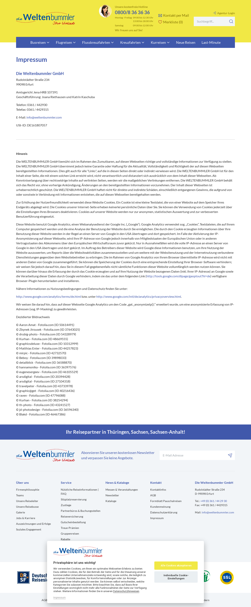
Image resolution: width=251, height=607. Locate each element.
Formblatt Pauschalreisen (166, 501)
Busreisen (40, 42)
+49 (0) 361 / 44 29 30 (213, 501)
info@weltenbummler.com (44, 117)
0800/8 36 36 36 (132, 12)
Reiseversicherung (72, 516)
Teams (20, 495)
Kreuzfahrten (132, 42)
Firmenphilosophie (27, 489)
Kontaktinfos (158, 489)
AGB (153, 495)
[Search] (214, 21)
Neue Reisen (185, 42)
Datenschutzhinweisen (126, 591)
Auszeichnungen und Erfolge (33, 523)
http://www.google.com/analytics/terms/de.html (48, 296)
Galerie (20, 512)
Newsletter (112, 495)
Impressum (157, 518)
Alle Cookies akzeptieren (176, 565)
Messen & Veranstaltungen (121, 489)
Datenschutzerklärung (163, 512)
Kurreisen (160, 42)
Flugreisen (66, 42)
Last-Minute (211, 42)
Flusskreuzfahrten (98, 42)
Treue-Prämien (70, 527)
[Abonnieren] (230, 455)
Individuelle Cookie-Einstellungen (176, 577)
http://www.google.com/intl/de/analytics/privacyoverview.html (138, 296)
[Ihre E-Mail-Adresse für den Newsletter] (197, 455)
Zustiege (66, 505)
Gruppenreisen (70, 533)
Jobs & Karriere (25, 518)
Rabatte (65, 539)
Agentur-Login (224, 13)
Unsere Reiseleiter (27, 501)
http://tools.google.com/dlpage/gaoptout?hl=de (178, 276)
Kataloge (110, 501)
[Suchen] (231, 21)
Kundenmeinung (160, 506)
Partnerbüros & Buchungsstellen (80, 510)
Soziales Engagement (28, 529)
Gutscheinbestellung (73, 522)
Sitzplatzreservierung (73, 499)
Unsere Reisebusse (27, 506)
